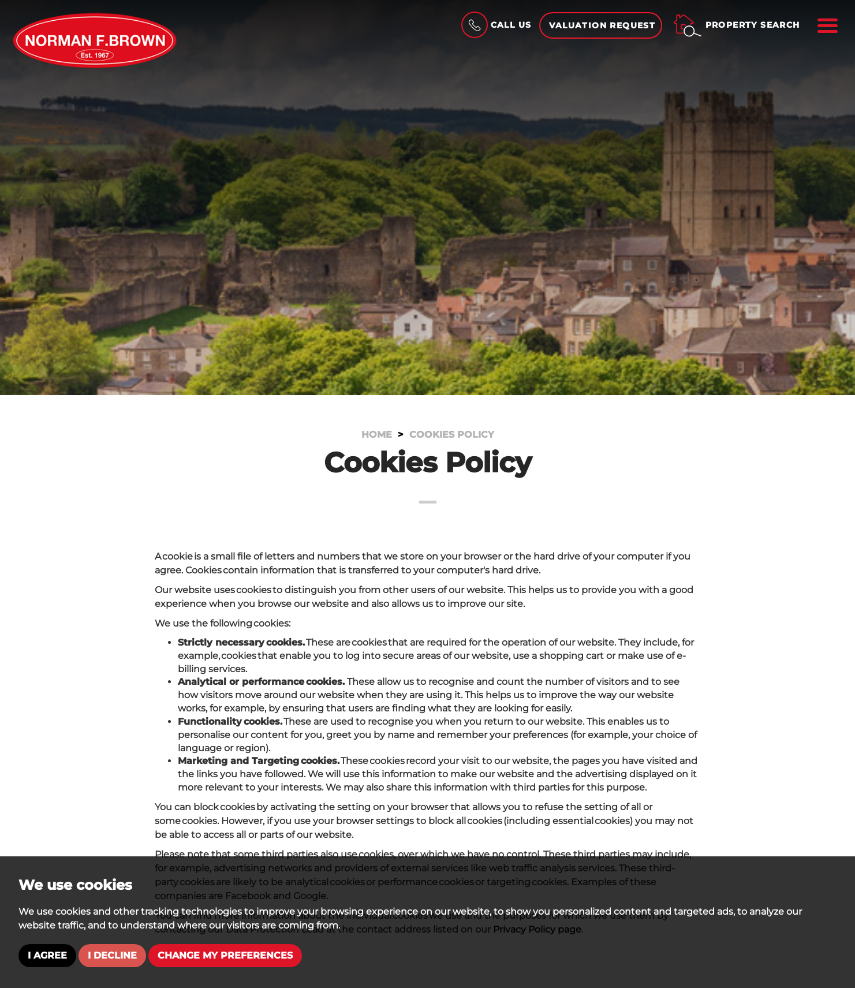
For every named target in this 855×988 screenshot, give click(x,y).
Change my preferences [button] (225, 955)
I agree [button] (47, 955)
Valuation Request (602, 25)
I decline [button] (112, 955)
